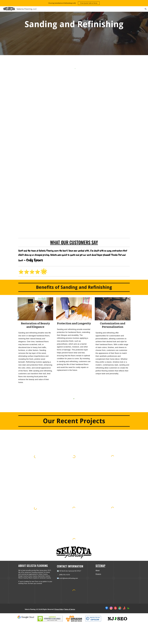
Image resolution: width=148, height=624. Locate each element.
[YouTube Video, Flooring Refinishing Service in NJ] (74, 194)
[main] (74, 24)
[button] (145, 9)
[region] (74, 3)
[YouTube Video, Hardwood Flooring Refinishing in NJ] (74, 119)
